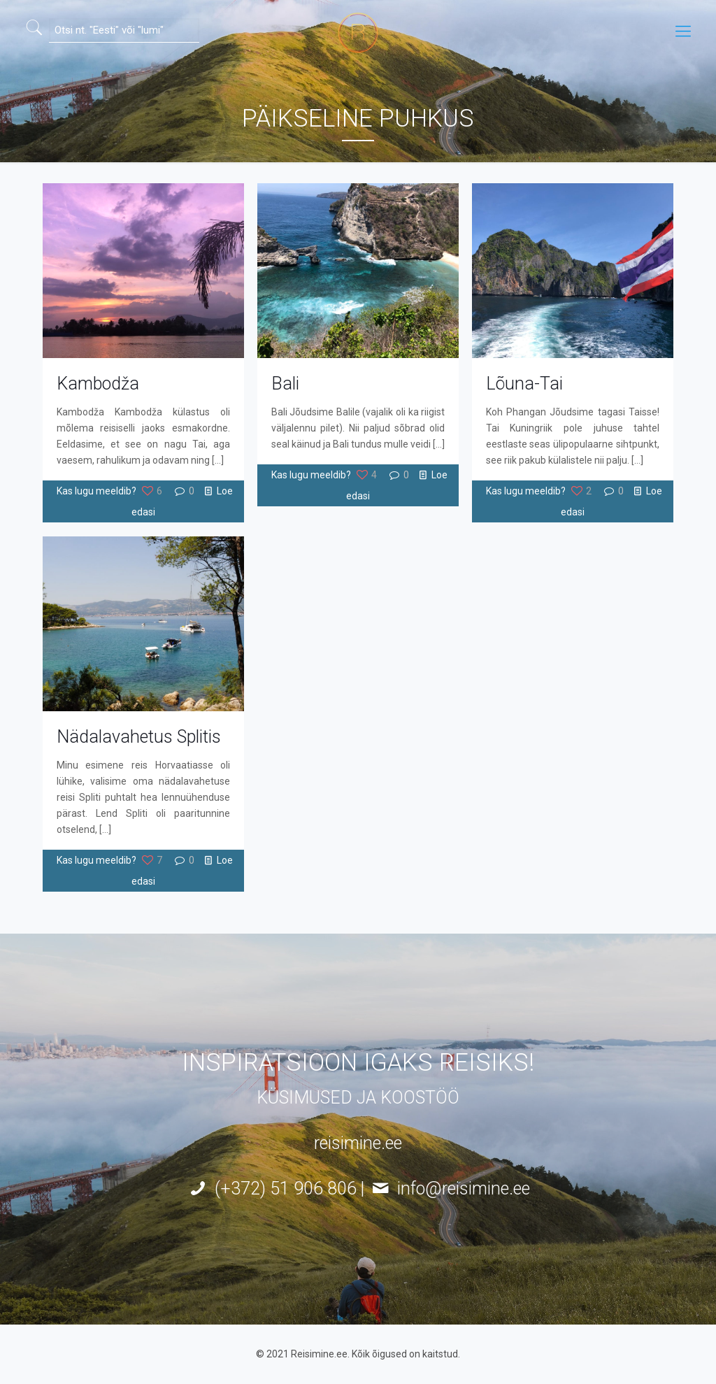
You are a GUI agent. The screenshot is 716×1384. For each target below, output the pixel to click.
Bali (285, 383)
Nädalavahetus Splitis (139, 737)
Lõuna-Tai (524, 383)
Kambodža (98, 383)
